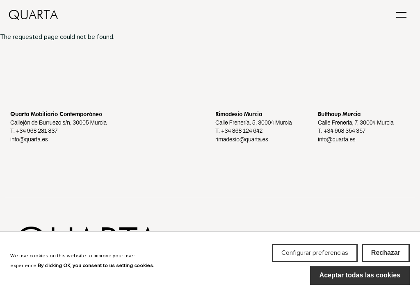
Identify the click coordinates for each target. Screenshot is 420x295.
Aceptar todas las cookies (360, 279)
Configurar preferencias (314, 257)
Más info (22, 279)
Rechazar (385, 257)
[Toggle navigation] (401, 14)
